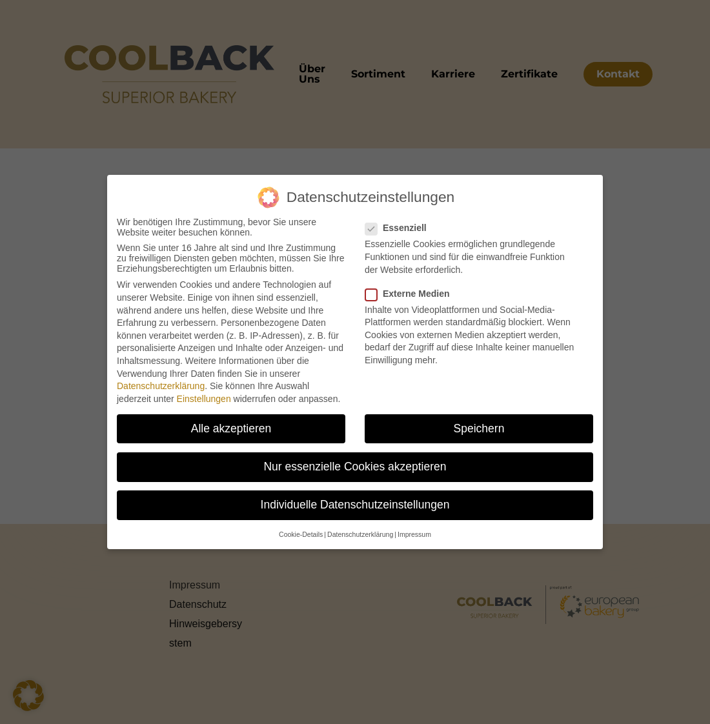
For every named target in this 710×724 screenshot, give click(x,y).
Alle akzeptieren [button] (231, 428)
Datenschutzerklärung (161, 386)
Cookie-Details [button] (301, 534)
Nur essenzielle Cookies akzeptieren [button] (354, 466)
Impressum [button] (414, 534)
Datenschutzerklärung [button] (360, 534)
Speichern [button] (479, 428)
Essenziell (401, 228)
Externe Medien (412, 293)
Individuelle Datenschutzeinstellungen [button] (355, 504)
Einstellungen (204, 399)
